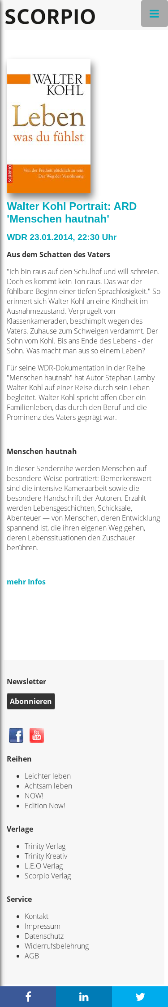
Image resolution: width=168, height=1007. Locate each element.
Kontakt (36, 916)
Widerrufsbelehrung (57, 946)
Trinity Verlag (45, 846)
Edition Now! (45, 806)
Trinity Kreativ (46, 856)
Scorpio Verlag (48, 876)
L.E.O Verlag (44, 866)
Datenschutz (44, 936)
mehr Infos (26, 582)
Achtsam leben (48, 786)
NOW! (34, 796)
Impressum (42, 926)
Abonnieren (31, 701)
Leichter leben (48, 776)
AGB (32, 956)
